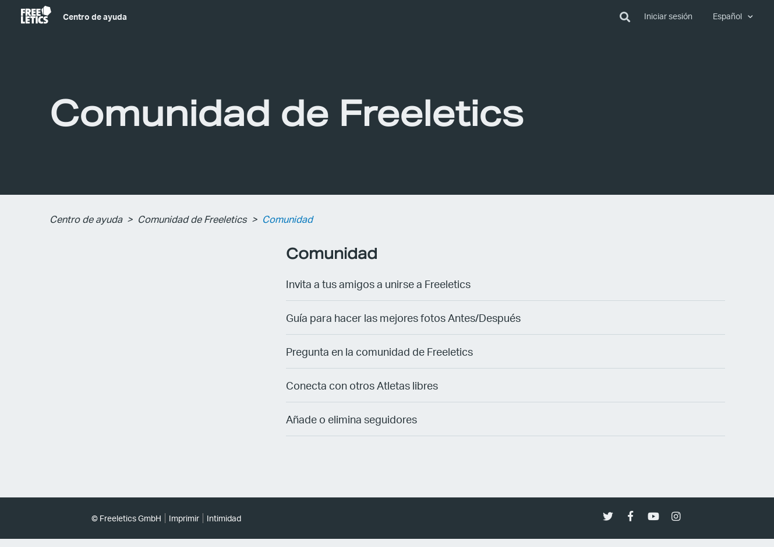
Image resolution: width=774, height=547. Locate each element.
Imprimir (184, 518)
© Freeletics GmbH (126, 518)
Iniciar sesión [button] (668, 16)
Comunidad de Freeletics (192, 219)
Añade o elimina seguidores (351, 419)
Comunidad (287, 219)
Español (728, 16)
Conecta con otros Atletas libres (362, 385)
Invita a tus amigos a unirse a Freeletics (378, 283)
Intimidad (224, 518)
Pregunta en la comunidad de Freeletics (379, 351)
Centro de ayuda (95, 16)
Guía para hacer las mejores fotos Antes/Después (403, 317)
